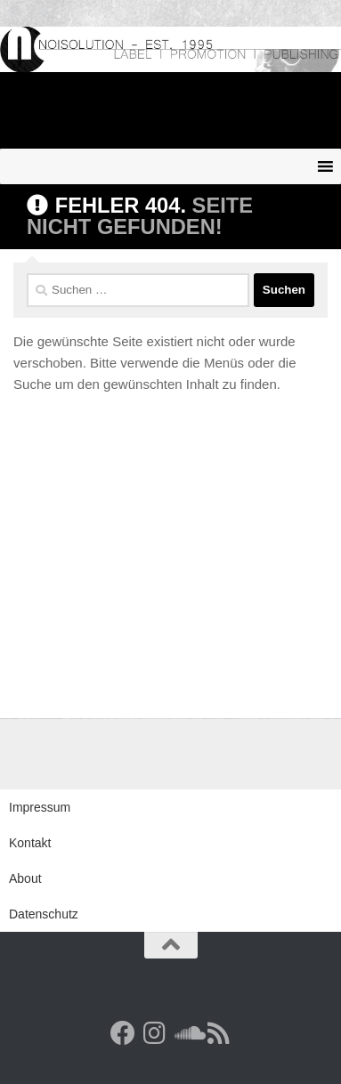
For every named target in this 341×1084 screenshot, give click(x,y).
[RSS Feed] (219, 1033)
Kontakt (30, 843)
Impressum (39, 807)
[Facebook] (122, 1033)
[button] (32, 1052)
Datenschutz (43, 914)
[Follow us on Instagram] (154, 1033)
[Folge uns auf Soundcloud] (187, 1033)
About (25, 878)
